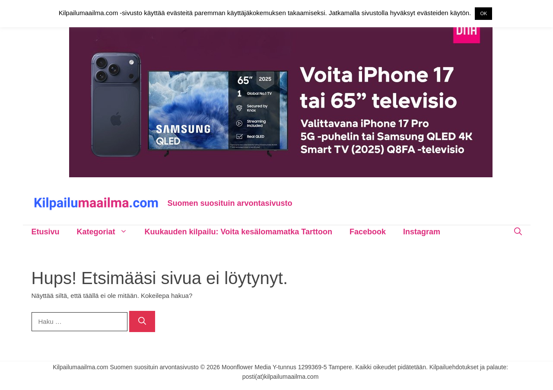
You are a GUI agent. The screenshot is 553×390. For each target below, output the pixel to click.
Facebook (368, 231)
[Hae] (142, 321)
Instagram (421, 231)
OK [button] (483, 13)
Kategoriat (106, 231)
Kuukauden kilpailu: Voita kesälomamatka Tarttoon (238, 231)
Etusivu (46, 231)
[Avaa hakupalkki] (518, 231)
